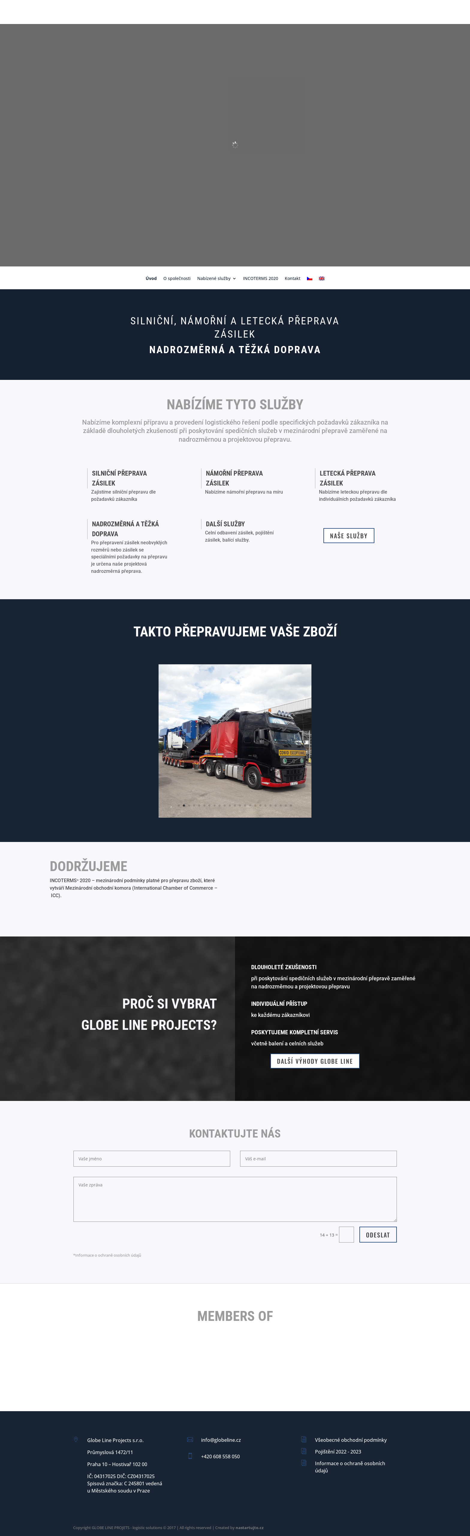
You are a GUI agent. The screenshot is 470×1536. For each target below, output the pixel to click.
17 (260, 805)
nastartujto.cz (249, 1527)
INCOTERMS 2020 (260, 278)
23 (291, 805)
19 (270, 805)
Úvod (151, 278)
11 (230, 805)
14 (245, 805)
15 (250, 805)
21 (281, 805)
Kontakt (292, 278)
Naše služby (349, 535)
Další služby (225, 524)
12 (235, 805)
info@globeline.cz (221, 1440)
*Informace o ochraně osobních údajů (107, 1255)
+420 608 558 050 (220, 1456)
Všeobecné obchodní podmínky (351, 1440)
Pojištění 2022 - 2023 (338, 1451)
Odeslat (378, 1234)
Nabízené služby (214, 278)
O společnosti (177, 278)
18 (265, 805)
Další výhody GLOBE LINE (315, 1061)
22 (286, 805)
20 (276, 805)
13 (240, 805)
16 (255, 805)
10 (225, 805)
